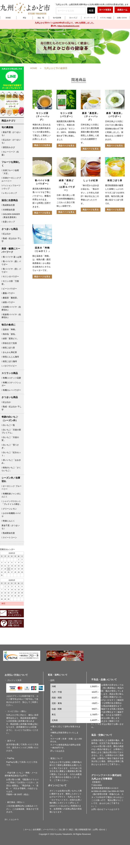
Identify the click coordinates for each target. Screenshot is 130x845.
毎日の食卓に (8, 324)
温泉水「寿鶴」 (9, 329)
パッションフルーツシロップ (11, 187)
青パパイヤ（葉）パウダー (11, 263)
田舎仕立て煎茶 (9, 343)
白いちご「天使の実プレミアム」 (11, 431)
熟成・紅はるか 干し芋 (12, 240)
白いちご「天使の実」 (10, 439)
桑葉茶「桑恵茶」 (10, 298)
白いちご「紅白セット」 (11, 454)
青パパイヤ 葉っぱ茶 (12, 257)
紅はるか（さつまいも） (11, 141)
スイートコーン (9, 537)
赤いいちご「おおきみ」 (11, 461)
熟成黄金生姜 (8, 205)
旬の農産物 (7, 127)
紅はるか (6, 234)
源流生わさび (8, 147)
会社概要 (37, 829)
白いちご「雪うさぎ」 (10, 446)
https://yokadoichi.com (68, 26)
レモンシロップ (9, 193)
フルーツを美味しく (11, 164)
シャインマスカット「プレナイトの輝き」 (12, 502)
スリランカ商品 (10, 373)
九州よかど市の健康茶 (55, 68)
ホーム (28, 829)
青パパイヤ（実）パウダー (11, 270)
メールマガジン (50, 829)
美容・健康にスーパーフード (11, 250)
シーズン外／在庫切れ (11, 479)
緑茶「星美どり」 (10, 338)
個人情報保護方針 (83, 829)
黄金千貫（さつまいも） (11, 133)
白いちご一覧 (8, 425)
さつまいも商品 (10, 229)
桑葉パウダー (8, 293)
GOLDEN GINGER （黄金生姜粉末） (11, 215)
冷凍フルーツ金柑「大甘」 (10, 172)
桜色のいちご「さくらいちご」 (11, 469)
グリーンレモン (9, 509)
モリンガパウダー (10, 276)
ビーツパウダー (9, 289)
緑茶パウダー (8, 302)
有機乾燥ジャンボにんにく (11, 495)
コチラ (116, 809)
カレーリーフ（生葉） (10, 153)
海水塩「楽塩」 (9, 334)
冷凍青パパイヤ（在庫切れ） (11, 308)
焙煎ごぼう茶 (8, 347)
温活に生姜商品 (10, 200)
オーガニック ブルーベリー (12, 487)
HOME (33, 68)
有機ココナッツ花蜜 (11, 378)
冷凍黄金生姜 (8, 210)
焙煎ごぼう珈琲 (9, 361)
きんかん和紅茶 (9, 352)
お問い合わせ (99, 829)
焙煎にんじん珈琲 (10, 357)
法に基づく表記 (66, 829)
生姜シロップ (8, 222)
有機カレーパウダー (11, 390)
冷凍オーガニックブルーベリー (11, 179)
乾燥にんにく (8, 521)
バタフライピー (9, 366)
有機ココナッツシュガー (11, 384)
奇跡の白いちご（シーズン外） (10, 418)
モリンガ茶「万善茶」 (10, 282)
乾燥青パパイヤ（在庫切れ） (11, 316)
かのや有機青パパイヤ (11, 514)
